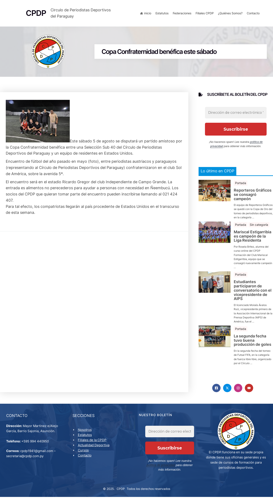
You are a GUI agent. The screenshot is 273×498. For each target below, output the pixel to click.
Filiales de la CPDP (92, 441)
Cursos (83, 451)
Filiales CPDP (204, 13)
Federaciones (181, 13)
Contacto (252, 13)
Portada (240, 183)
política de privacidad (161, 466)
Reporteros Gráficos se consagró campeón (253, 195)
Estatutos (161, 13)
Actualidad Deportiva (94, 446)
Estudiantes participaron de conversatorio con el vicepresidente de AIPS (253, 290)
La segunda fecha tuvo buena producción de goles (252, 341)
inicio (147, 13)
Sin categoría (259, 225)
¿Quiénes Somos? (230, 13)
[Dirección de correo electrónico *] (236, 113)
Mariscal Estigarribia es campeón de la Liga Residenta (252, 237)
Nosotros (85, 431)
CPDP (121, 490)
